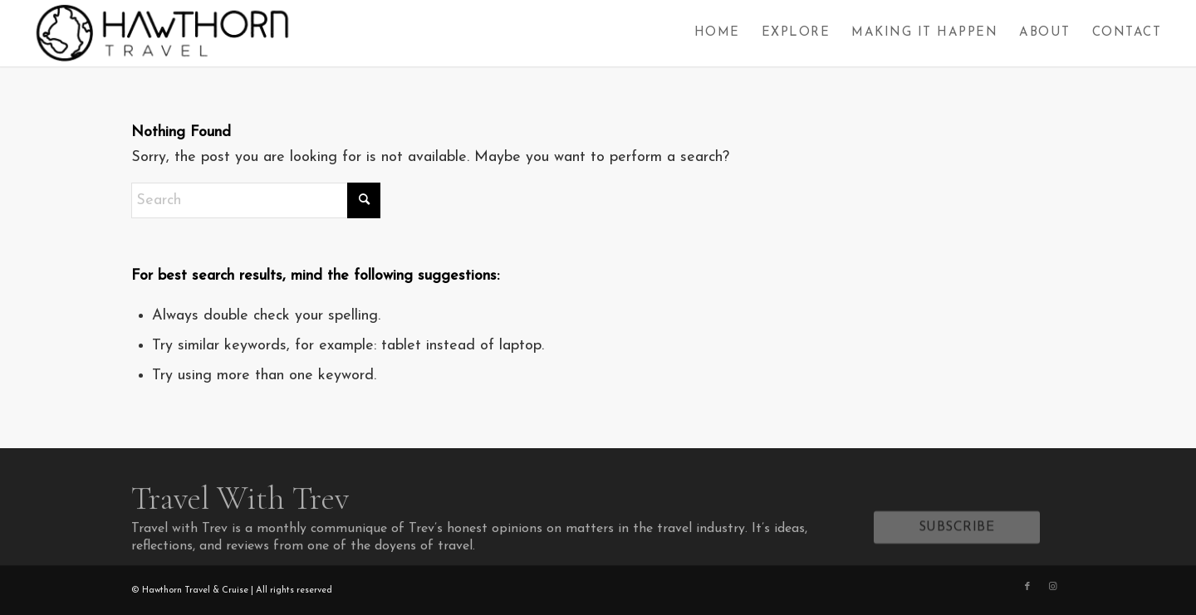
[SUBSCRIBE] (957, 531)
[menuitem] (717, 33)
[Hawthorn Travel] (161, 33)
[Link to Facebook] (1027, 586)
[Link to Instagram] (1052, 586)
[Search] (255, 200)
